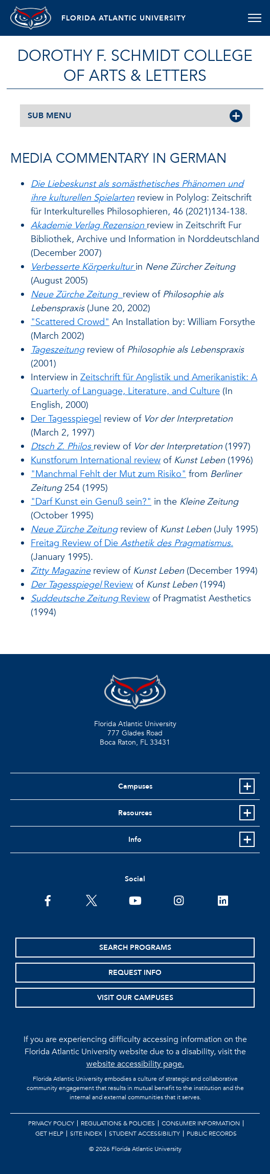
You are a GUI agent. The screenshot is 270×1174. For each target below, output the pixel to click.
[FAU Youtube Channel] (135, 900)
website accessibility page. (135, 1064)
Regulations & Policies (118, 1123)
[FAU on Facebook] (47, 900)
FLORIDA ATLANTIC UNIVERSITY (123, 18)
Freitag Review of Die (132, 543)
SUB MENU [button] (50, 115)
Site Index (86, 1133)
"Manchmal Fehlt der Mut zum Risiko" (108, 474)
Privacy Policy (51, 1123)
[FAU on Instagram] (178, 900)
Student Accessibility (144, 1133)
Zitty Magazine (61, 570)
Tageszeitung (57, 349)
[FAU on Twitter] (91, 900)
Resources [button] (135, 813)
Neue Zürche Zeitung (74, 529)
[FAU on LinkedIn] (222, 900)
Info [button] (135, 839)
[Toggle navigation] (254, 18)
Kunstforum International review (96, 460)
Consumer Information (201, 1123)
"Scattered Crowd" (70, 322)
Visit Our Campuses (135, 998)
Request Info (135, 972)
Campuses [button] (135, 786)
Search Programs (135, 947)
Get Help (49, 1133)
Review (82, 584)
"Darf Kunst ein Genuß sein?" (91, 501)
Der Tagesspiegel (66, 418)
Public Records (212, 1133)
